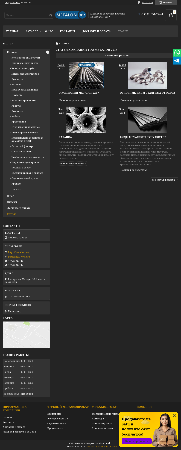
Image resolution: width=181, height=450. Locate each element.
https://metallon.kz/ (18, 252)
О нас (49, 31)
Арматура (17, 79)
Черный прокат (21, 167)
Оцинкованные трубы (24, 63)
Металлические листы (105, 413)
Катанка (65, 137)
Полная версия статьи (72, 100)
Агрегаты (17, 111)
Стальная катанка (103, 428)
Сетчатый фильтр (22, 146)
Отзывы (12, 202)
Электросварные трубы (25, 57)
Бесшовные (54, 413)
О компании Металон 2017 (79, 92)
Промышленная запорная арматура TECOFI (27, 139)
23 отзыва (147, 2)
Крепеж (16, 183)
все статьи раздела (163, 179)
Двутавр (16, 95)
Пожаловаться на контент (102, 446)
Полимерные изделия (24, 132)
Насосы (16, 189)
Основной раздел (117, 55)
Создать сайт (12, 2)
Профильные (55, 428)
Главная (12, 31)
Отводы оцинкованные (25, 126)
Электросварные (57, 418)
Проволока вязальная (24, 89)
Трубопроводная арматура (28, 157)
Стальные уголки (102, 423)
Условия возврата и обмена (19, 431)
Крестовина (18, 121)
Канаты (16, 105)
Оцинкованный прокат (25, 178)
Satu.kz (108, 443)
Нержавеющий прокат (25, 162)
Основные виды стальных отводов (147, 92)
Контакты (67, 31)
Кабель (15, 116)
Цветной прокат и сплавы (27, 172)
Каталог (32, 31)
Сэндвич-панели (21, 151)
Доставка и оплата (96, 31)
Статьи (123, 31)
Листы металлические (25, 73)
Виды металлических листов (143, 137)
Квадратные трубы (23, 68)
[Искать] (51, 15)
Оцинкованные (56, 423)
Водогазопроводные (23, 100)
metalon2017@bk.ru (19, 256)
